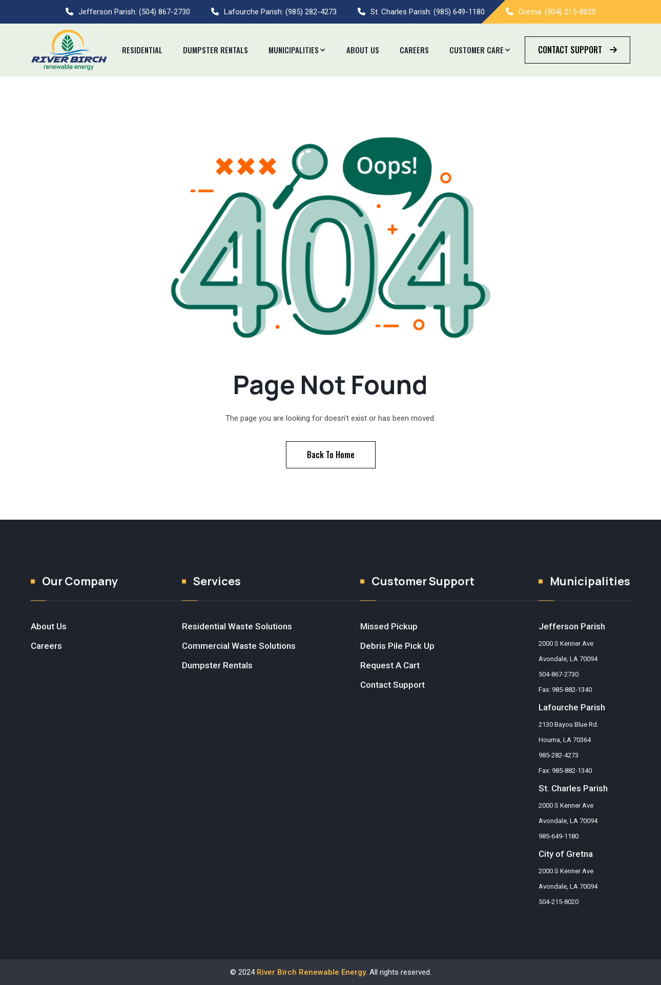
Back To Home (331, 454)
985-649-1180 (559, 846)
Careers (414, 49)
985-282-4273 (559, 765)
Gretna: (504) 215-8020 (557, 11)
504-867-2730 (559, 684)
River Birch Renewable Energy (311, 972)
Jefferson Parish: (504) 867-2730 (134, 11)
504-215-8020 (559, 911)
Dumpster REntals (215, 49)
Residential (142, 49)
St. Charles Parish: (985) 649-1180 (427, 11)
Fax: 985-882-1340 (565, 699)
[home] (69, 50)
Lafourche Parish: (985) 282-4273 (280, 11)
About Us (362, 49)
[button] (297, 50)
